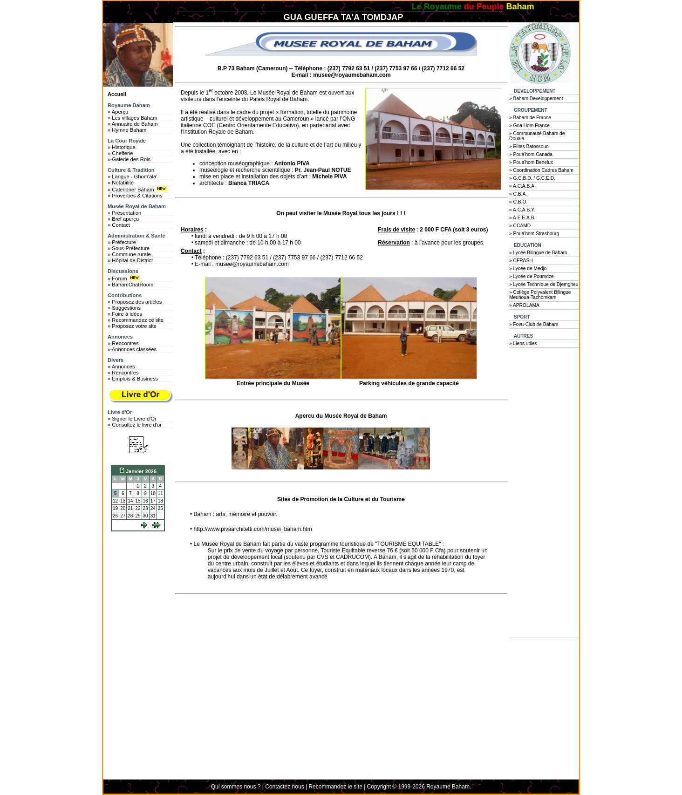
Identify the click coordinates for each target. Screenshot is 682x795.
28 (130, 515)
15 (137, 500)
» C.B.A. (518, 194)
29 (137, 515)
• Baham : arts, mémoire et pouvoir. (234, 514)
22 (137, 508)
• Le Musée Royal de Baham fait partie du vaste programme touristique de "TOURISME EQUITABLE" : (317, 544)
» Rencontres (123, 343)
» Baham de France (530, 117)
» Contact (119, 225)
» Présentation (124, 213)
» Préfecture (122, 242)
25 (160, 508)
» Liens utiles (523, 343)
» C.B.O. (518, 201)
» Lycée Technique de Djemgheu (544, 284)
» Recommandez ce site (136, 320)
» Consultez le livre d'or (135, 425)
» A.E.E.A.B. (522, 217)
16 (145, 500)
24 (153, 508)
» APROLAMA (524, 305)
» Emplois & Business (133, 378)
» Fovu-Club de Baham (533, 324)
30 (145, 515)
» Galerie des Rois (129, 159)
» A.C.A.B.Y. (522, 209)
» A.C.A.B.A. (522, 186)
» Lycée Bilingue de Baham (538, 252)
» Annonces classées (132, 349)
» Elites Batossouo (529, 146)
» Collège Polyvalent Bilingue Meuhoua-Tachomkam (540, 295)
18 (160, 500)
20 (122, 508)
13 (122, 500)
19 (115, 508)
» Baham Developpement (536, 98)
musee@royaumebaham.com (351, 75)
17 (153, 500)
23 (145, 508)
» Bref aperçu (123, 219)
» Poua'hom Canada (530, 154)
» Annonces (121, 366)
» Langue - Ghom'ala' (132, 176)
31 (153, 515)
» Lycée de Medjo (527, 268)
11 (160, 493)
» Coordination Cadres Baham (541, 170)
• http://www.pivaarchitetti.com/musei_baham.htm (251, 529)
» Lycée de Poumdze (531, 276)
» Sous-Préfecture (129, 248)
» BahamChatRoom (130, 284)
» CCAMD (520, 225)
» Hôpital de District (130, 260)
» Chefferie (120, 153)
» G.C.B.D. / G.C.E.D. (532, 178)
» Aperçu (118, 112)
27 (122, 515)
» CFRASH (521, 260)
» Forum (125, 278)
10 (153, 493)
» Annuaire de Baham (133, 124)
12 (115, 500)
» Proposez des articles (135, 302)
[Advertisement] (140, 569)
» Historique (122, 147)
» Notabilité (121, 182)
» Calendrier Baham (138, 189)
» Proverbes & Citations (135, 195)
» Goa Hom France (529, 125)
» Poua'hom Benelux (531, 162)
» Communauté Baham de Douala (537, 136)
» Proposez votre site (132, 326)
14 (130, 500)
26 (115, 515)
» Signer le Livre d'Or (132, 418)
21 (130, 508)
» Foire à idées (125, 314)
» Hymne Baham (127, 130)
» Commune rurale (129, 254)
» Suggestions (124, 308)
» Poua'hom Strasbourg (534, 233)
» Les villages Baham (132, 118)
